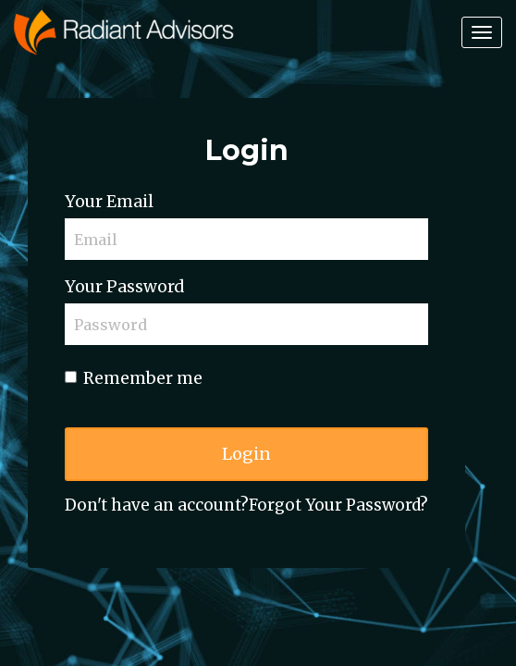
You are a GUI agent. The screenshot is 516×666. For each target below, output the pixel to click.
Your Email (109, 201)
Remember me (134, 378)
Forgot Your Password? (338, 505)
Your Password (124, 287)
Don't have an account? (157, 505)
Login (246, 453)
